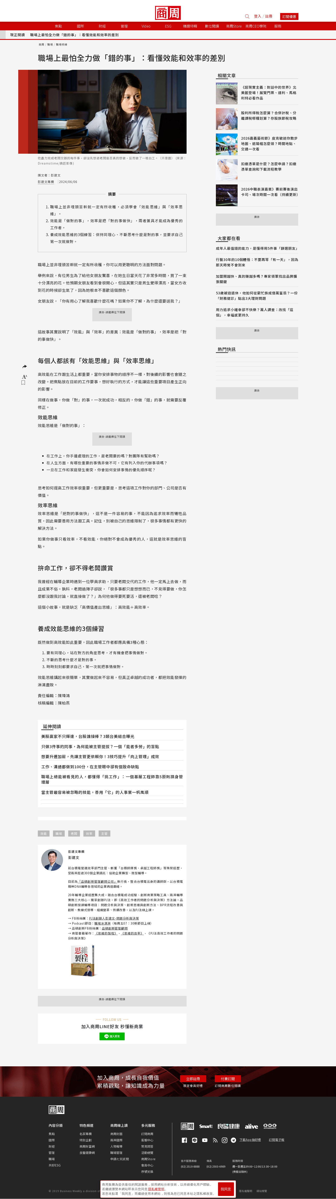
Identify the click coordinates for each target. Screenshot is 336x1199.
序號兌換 (147, 1171)
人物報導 (116, 1146)
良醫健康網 (87, 1152)
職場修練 (61, 44)
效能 (43, 833)
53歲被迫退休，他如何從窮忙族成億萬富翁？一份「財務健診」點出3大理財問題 (257, 295)
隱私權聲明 (245, 1191)
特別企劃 (85, 1140)
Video (146, 26)
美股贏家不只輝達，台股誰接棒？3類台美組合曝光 (87, 736)
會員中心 (147, 1165)
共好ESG (55, 1165)
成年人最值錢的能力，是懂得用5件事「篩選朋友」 (257, 248)
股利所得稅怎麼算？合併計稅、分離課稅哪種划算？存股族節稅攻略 (268, 115)
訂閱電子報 (276, 1139)
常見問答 (147, 1146)
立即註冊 (193, 1078)
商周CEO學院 (255, 26)
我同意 (226, 1188)
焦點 (52, 1134)
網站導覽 (262, 1191)
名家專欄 (85, 1134)
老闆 (74, 833)
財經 (52, 1146)
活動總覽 (147, 1152)
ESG (168, 26)
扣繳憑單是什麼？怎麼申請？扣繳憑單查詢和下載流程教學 (268, 166)
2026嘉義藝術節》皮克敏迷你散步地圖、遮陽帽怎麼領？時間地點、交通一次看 (269, 143)
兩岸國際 (116, 1140)
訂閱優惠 (289, 16)
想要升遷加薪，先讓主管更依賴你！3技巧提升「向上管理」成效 (100, 756)
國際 (52, 1140)
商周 (41, 44)
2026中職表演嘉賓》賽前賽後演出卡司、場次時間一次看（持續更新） (270, 191)
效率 (89, 833)
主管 (104, 833)
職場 (50, 44)
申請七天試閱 (119, 1159)
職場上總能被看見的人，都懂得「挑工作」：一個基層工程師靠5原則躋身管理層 (112, 779)
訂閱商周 (147, 1134)
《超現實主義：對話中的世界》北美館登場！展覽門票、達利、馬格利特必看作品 (268, 93)
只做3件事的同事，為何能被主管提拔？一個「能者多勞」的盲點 (100, 746)
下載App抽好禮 (250, 1139)
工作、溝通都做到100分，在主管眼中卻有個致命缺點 (90, 766)
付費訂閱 (228, 1078)
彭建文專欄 (46, 181)
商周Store (234, 26)
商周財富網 (87, 1146)
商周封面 (116, 1134)
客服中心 (147, 1140)
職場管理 (116, 1152)
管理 (52, 1152)
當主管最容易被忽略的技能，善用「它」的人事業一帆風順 (95, 792)
